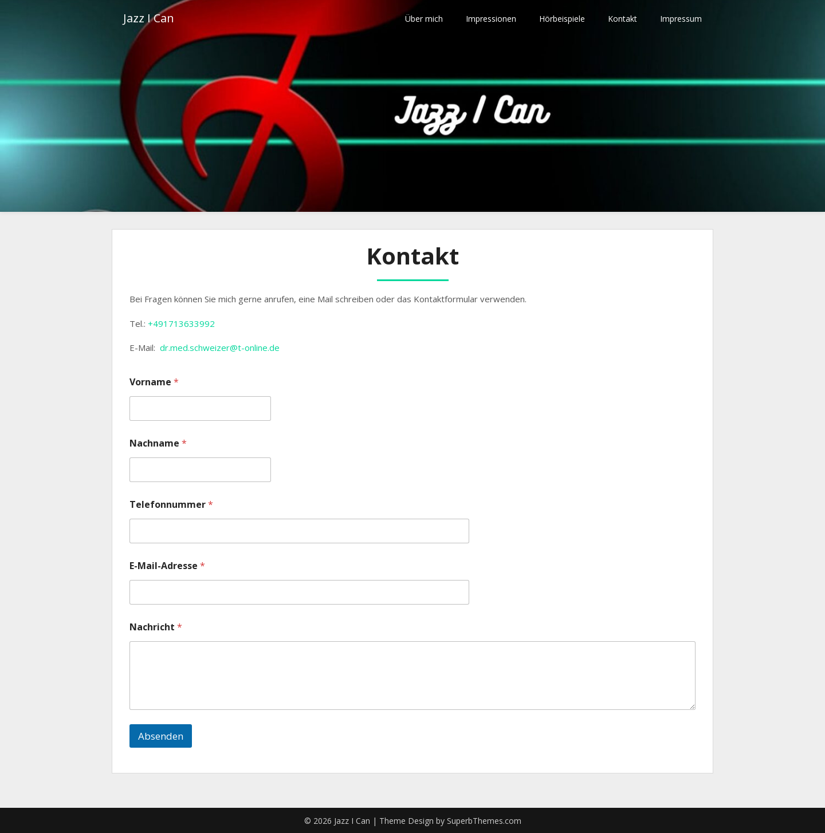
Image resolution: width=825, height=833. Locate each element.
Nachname (158, 443)
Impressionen (491, 18)
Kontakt (622, 18)
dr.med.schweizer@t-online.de (220, 347)
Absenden (160, 736)
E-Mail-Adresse (167, 565)
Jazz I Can (148, 18)
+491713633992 (181, 323)
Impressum (681, 18)
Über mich (424, 18)
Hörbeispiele (562, 18)
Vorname (154, 382)
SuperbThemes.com (484, 820)
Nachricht (155, 627)
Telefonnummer (171, 504)
